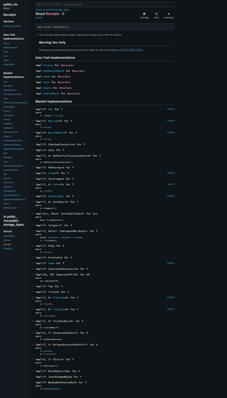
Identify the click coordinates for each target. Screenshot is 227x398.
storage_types (62, 9)
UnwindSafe (51, 93)
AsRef (51, 237)
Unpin (47, 87)
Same (51, 263)
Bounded (48, 351)
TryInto (58, 309)
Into (56, 184)
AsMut (64, 237)
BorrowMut (55, 132)
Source (39, 17)
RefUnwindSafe (53, 71)
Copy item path (63, 13)
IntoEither (56, 196)
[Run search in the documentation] (104, 4)
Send (46, 76)
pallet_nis (40, 9)
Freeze (48, 65)
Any (50, 109)
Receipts (67, 65)
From (51, 173)
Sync (46, 82)
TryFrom (58, 297)
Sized (59, 115)
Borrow (53, 121)
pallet (50, 9)
